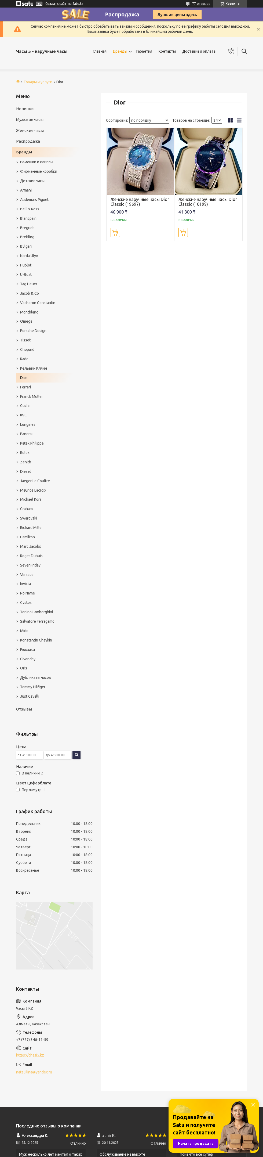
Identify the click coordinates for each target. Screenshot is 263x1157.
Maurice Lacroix (33, 490)
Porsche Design (33, 331)
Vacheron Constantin (37, 303)
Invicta (25, 584)
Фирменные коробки (38, 171)
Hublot (25, 265)
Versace (27, 574)
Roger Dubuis (31, 556)
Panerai (26, 434)
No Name (27, 593)
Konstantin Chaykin (36, 640)
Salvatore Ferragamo (37, 621)
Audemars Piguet (34, 199)
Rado (24, 359)
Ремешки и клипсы (36, 162)
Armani (26, 190)
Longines (27, 424)
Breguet (27, 228)
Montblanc (29, 312)
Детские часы (32, 181)
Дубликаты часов (35, 677)
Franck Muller (31, 396)
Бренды (120, 51)
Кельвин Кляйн (33, 368)
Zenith (25, 462)
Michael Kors (31, 499)
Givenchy (27, 659)
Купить (115, 232)
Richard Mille (31, 527)
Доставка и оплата (198, 51)
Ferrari (25, 387)
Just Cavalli (29, 696)
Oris (23, 668)
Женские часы (30, 130)
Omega (26, 321)
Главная (100, 51)
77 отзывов (201, 3)
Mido (24, 631)
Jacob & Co (29, 293)
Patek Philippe (32, 443)
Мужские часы (29, 119)
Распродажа (28, 141)
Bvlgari (26, 246)
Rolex (25, 452)
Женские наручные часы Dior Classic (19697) (140, 202)
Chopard (27, 349)
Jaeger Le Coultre (35, 481)
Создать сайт (56, 3)
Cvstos (26, 602)
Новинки (25, 108)
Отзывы (24, 709)
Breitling (27, 237)
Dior (23, 378)
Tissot (25, 340)
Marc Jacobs (30, 546)
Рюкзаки (27, 649)
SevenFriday (30, 565)
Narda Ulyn (29, 256)
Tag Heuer (28, 284)
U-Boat (26, 274)
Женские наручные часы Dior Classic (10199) (207, 202)
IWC (23, 415)
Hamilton (27, 537)
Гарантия (144, 51)
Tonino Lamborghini (36, 612)
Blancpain (28, 218)
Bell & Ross (29, 209)
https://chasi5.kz (30, 1055)
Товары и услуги (38, 82)
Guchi (25, 405)
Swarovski (28, 518)
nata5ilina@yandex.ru (34, 1072)
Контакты (167, 51)
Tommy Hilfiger (32, 687)
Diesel (25, 471)
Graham (26, 509)
